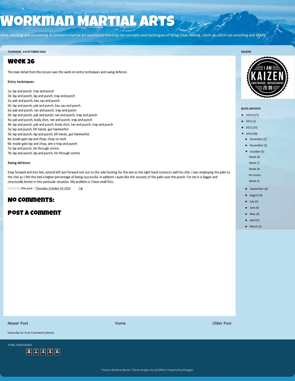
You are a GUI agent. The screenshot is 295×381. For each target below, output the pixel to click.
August (254, 195)
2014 (249, 115)
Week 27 (254, 163)
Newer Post (18, 323)
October (255, 151)
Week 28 (254, 157)
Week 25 (254, 181)
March (254, 226)
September (257, 189)
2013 (249, 121)
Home (120, 323)
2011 (249, 127)
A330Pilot (160, 370)
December (256, 139)
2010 (249, 134)
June (253, 208)
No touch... (255, 175)
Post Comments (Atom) (39, 333)
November (257, 145)
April (253, 220)
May (253, 214)
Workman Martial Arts (87, 23)
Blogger (188, 370)
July (252, 201)
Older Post (222, 323)
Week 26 (254, 169)
